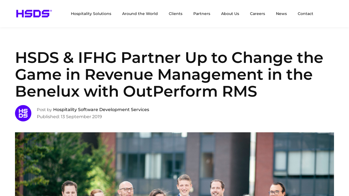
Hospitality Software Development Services (101, 109)
